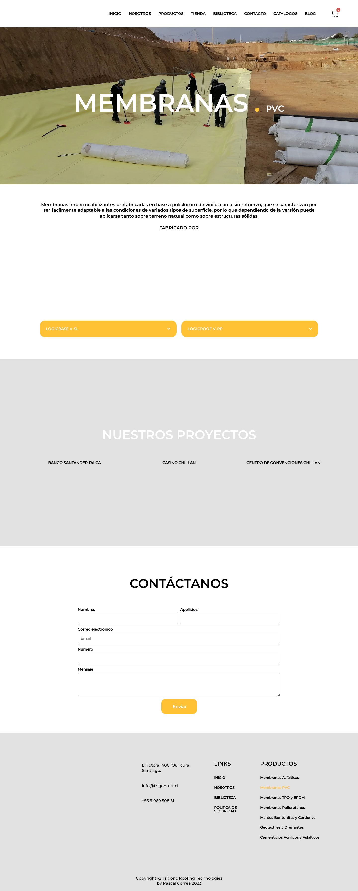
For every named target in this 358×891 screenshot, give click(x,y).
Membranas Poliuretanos (282, 807)
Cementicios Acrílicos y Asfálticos (289, 837)
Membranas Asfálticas (279, 777)
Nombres (86, 609)
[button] (108, 329)
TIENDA (198, 13)
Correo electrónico (95, 629)
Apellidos (189, 609)
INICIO (115, 13)
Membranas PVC (275, 787)
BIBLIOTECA (225, 13)
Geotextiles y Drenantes (282, 827)
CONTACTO (255, 13)
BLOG (310, 13)
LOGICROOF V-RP (205, 328)
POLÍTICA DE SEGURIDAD (225, 809)
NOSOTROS (140, 13)
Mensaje (85, 669)
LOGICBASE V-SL (62, 328)
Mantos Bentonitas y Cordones (287, 817)
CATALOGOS (285, 13)
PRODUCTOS (170, 13)
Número (85, 649)
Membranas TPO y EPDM (282, 797)
